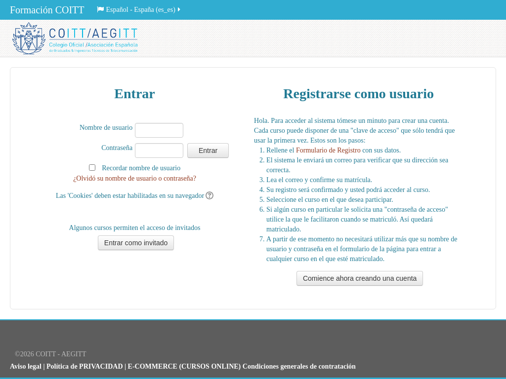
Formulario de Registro (328, 150)
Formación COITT (47, 9)
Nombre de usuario (106, 127)
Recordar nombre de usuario (141, 168)
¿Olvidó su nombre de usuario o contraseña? (134, 178)
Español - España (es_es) (139, 9)
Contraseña (116, 148)
